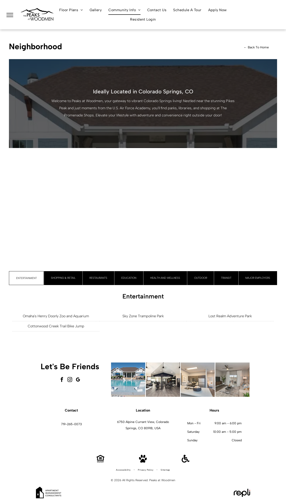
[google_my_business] (78, 380)
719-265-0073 (71, 424)
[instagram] (70, 380)
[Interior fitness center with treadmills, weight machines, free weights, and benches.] (163, 380)
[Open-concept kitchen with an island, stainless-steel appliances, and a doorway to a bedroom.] (198, 380)
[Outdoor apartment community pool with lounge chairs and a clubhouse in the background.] (128, 380)
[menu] (10, 15)
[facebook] (61, 380)
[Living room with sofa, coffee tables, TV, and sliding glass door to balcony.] (232, 380)
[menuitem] (71, 10)
